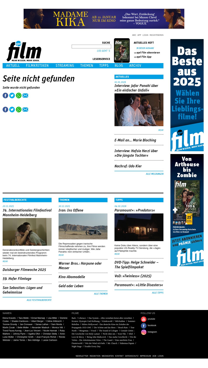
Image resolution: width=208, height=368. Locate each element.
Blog (119, 65)
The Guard (108, 340)
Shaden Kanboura (20, 321)
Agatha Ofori (34, 334)
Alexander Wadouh (40, 327)
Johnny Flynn (19, 334)
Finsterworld (77, 343)
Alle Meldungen (154, 174)
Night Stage (77, 346)
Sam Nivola (56, 324)
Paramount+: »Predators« (134, 210)
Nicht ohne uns (109, 334)
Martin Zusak (9, 327)
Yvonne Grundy (10, 324)
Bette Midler (23, 327)
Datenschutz (131, 356)
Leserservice (101, 59)
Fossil (93, 330)
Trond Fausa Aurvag (12, 330)
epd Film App (144, 56)
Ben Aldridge (34, 340)
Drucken (32, 95)
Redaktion (95, 356)
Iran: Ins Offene (71, 210)
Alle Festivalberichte (39, 300)
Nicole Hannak (50, 330)
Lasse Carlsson (50, 340)
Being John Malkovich (96, 337)
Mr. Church (112, 343)
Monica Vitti (57, 327)
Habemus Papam (127, 343)
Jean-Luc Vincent (32, 330)
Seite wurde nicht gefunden (21, 87)
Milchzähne (120, 321)
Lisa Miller (52, 318)
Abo (134, 35)
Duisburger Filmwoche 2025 (24, 270)
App (139, 35)
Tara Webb (24, 318)
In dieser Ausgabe (145, 48)
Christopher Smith (25, 337)
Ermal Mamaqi (38, 318)
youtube (151, 319)
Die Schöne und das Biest (104, 327)
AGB (154, 356)
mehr (160, 130)
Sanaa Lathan (42, 324)
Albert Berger (37, 321)
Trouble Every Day (92, 346)
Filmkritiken (37, 65)
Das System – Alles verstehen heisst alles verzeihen (110, 318)
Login (145, 35)
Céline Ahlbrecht (54, 321)
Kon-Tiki (122, 334)
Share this (5, 95)
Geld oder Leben (71, 286)
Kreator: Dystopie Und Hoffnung (85, 321)
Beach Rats (123, 327)
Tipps (104, 65)
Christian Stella (50, 334)
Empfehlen (25, 95)
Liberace (82, 318)
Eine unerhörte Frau (123, 340)
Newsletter (82, 356)
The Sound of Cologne (108, 330)
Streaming (65, 65)
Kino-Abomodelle (72, 277)
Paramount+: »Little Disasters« (138, 285)
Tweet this (12, 95)
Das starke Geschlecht (118, 337)
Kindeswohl (107, 321)
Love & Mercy (78, 337)
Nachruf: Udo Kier (128, 166)
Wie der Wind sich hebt (95, 343)
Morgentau (83, 330)
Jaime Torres (19, 340)
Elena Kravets (9, 318)
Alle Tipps (157, 293)
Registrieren (156, 35)
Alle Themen (100, 294)
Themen (86, 65)
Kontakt (119, 356)
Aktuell (13, 65)
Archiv (135, 65)
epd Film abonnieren (148, 52)
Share (18, 95)
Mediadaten (108, 356)
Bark (74, 318)
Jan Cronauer (26, 324)
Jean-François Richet (46, 337)
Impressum (145, 356)
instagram (152, 332)
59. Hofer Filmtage (17, 279)
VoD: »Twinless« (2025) (132, 276)
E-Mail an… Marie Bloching (135, 140)
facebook (152, 325)
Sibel (131, 334)
